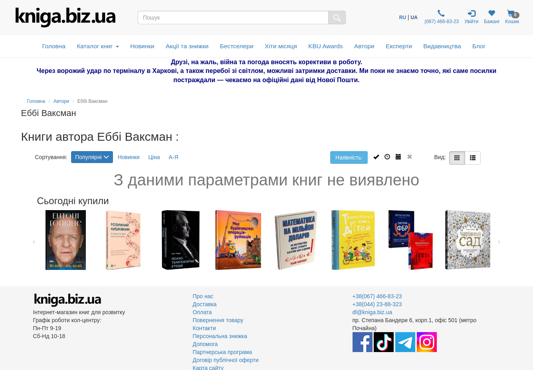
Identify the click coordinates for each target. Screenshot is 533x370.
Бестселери (237, 46)
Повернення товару (218, 320)
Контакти (204, 328)
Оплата (202, 312)
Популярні (92, 157)
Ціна (154, 157)
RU (402, 17)
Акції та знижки (187, 46)
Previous (34, 240)
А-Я (173, 157)
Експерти (399, 46)
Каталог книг (98, 46)
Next (499, 240)
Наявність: (349, 157)
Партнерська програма (222, 352)
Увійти (471, 17)
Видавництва (442, 46)
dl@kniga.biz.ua (372, 312)
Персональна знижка (220, 336)
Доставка (205, 304)
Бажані (491, 17)
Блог (478, 46)
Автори (364, 46)
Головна (53, 46)
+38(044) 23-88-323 (377, 304)
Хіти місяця (281, 46)
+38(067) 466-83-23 (377, 296)
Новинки (142, 46)
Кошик (512, 17)
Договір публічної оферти (226, 360)
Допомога (205, 344)
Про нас (203, 296)
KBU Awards (325, 46)
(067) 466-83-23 (441, 17)
